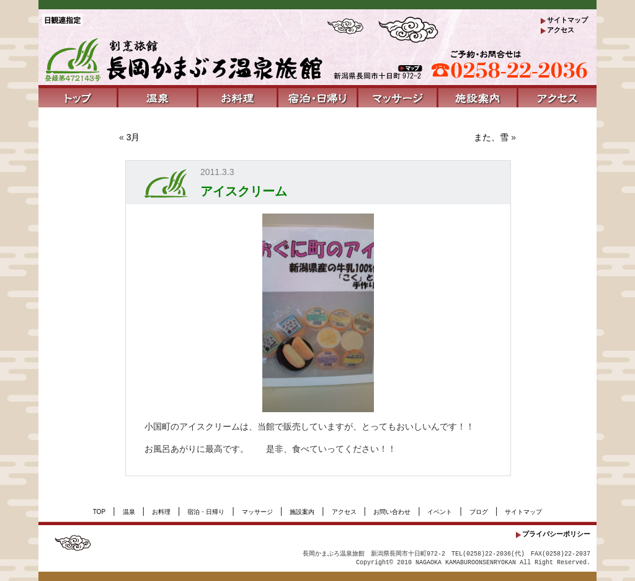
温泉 (129, 511)
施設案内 (302, 511)
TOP (99, 511)
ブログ (478, 511)
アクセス (560, 30)
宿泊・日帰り (205, 511)
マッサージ (257, 511)
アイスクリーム (243, 191)
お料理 (161, 511)
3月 (133, 137)
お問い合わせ (392, 511)
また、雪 (491, 137)
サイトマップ (567, 20)
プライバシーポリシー (556, 534)
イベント (439, 511)
